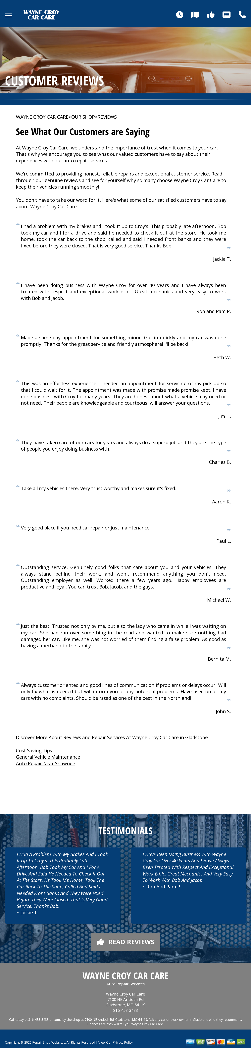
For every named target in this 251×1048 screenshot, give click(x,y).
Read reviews (125, 941)
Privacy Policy (123, 1042)
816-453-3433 (125, 1010)
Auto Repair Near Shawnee (45, 763)
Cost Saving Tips (34, 750)
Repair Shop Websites (48, 1042)
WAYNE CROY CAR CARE (42, 117)
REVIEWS (107, 117)
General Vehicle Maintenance (48, 756)
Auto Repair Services (125, 984)
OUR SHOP (83, 117)
